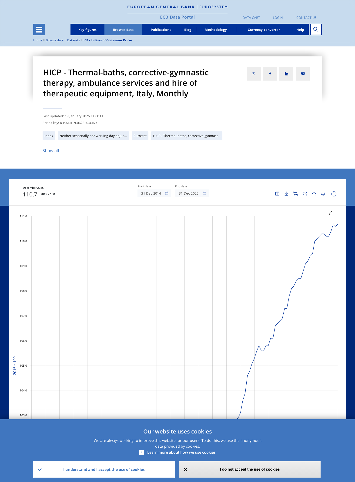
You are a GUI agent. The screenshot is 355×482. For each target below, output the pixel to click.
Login (278, 17)
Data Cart (251, 17)
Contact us (306, 17)
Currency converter (264, 29)
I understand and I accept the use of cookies (104, 469)
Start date (144, 186)
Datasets (73, 40)
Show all (51, 150)
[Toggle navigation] (39, 29)
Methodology (216, 29)
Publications (161, 29)
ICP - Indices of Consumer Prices (108, 40)
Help (300, 29)
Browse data (123, 29)
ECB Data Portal (177, 17)
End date (181, 186)
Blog (187, 29)
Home (37, 40)
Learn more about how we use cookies (181, 452)
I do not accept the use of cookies (250, 469)
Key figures (87, 29)
